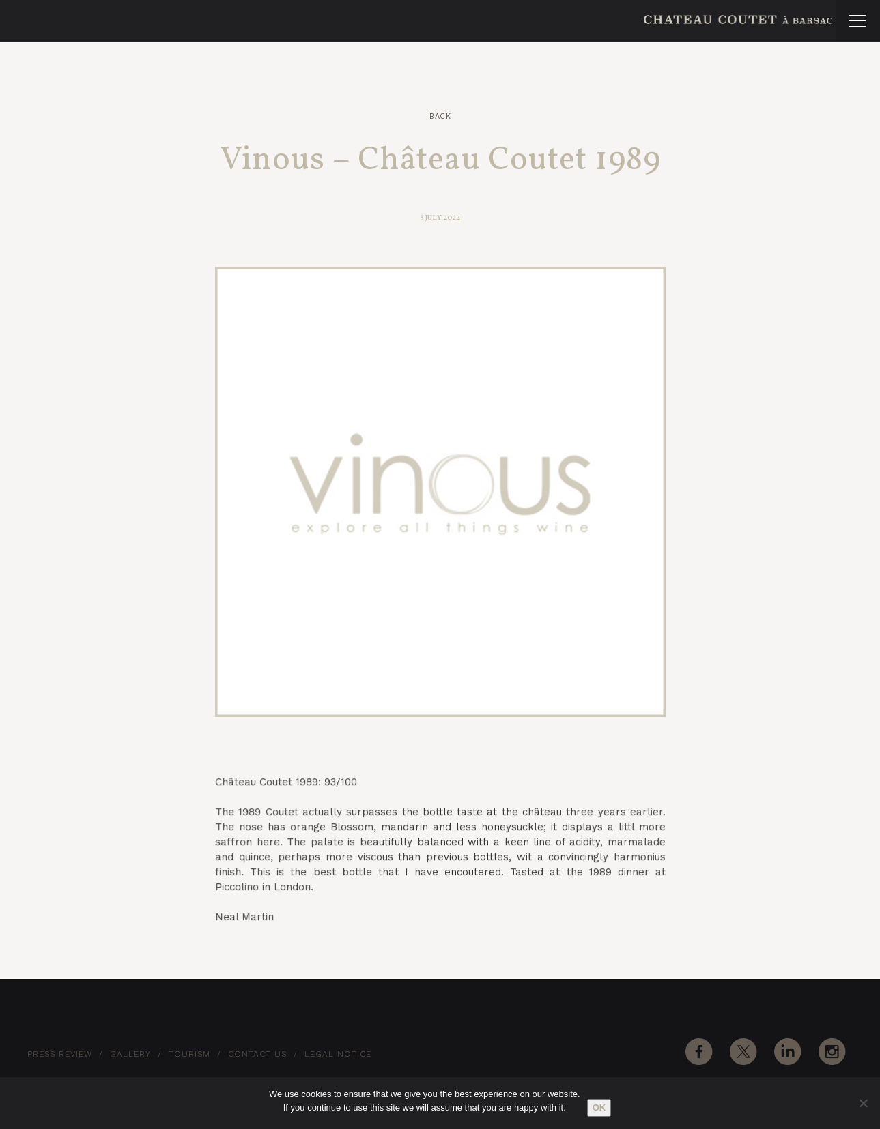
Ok (599, 1107)
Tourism (189, 1054)
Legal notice (337, 1054)
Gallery (130, 1054)
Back (440, 116)
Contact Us (257, 1054)
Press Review (59, 1054)
